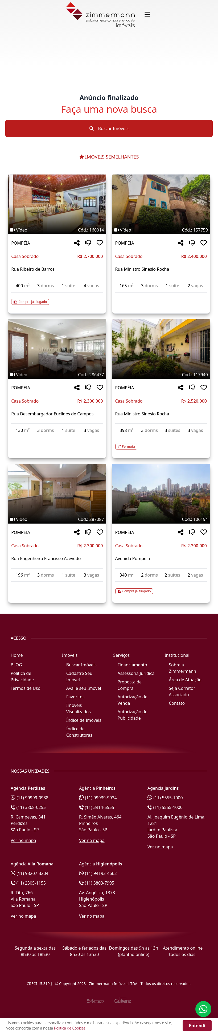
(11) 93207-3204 (29, 873)
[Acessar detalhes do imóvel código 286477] (57, 440)
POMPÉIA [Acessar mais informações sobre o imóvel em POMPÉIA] (20, 243)
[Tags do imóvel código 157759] (161, 230)
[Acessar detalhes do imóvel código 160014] (57, 299)
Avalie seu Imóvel (83, 688)
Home (17, 655)
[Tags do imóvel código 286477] (57, 374)
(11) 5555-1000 (165, 798)
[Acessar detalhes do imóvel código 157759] (161, 296)
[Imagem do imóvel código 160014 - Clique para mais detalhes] (57, 204)
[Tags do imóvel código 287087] (57, 519)
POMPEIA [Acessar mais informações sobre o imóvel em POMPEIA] (20, 388)
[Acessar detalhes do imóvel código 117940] (161, 443)
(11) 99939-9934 (98, 798)
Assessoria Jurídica (136, 673)
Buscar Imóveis (108, 128)
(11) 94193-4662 (98, 873)
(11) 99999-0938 (29, 798)
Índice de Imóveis (83, 720)
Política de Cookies (69, 1028)
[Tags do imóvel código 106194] (161, 519)
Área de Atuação (185, 680)
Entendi (197, 1025)
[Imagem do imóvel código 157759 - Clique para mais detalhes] (161, 204)
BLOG (16, 665)
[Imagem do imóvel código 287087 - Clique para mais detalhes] (57, 494)
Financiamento (132, 665)
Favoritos (75, 697)
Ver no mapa (23, 840)
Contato (177, 703)
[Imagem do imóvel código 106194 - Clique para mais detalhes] (161, 494)
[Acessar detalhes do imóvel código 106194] (161, 588)
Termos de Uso (25, 688)
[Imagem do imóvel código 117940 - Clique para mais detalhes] (161, 349)
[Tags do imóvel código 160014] (57, 230)
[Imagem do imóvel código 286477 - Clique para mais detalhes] (57, 349)
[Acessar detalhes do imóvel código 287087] (57, 585)
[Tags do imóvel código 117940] (161, 374)
